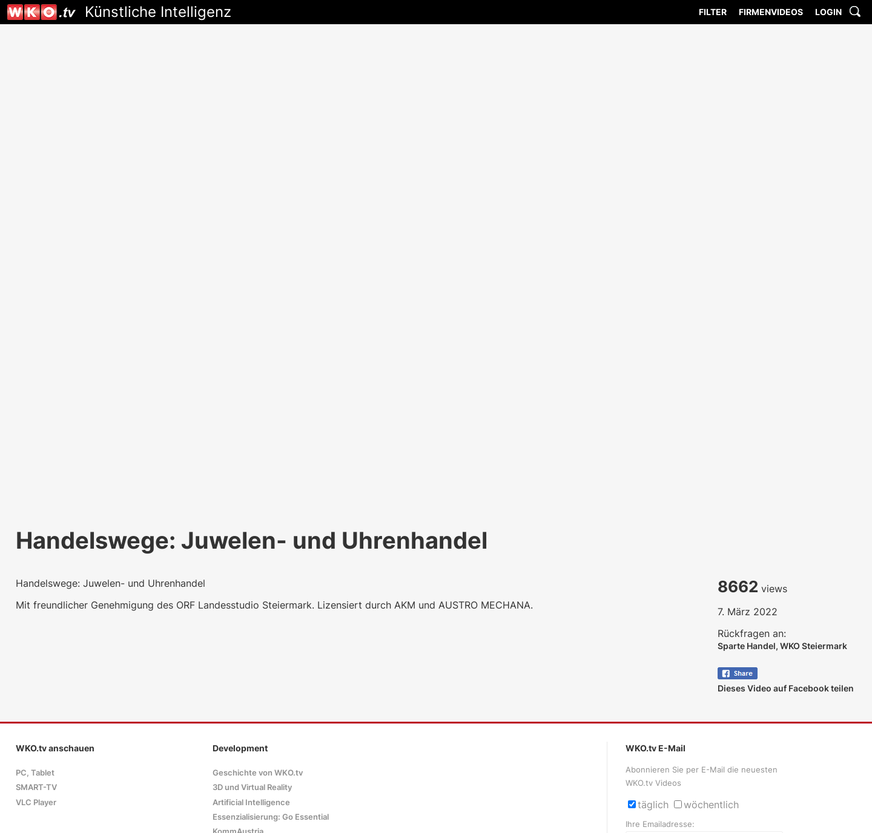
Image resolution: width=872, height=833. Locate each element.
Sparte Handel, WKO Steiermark (782, 646)
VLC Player (36, 802)
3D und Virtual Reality (252, 787)
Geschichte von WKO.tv (258, 772)
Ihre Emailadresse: (660, 824)
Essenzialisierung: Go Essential (271, 817)
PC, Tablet (35, 772)
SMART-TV (36, 787)
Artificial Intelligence (251, 802)
